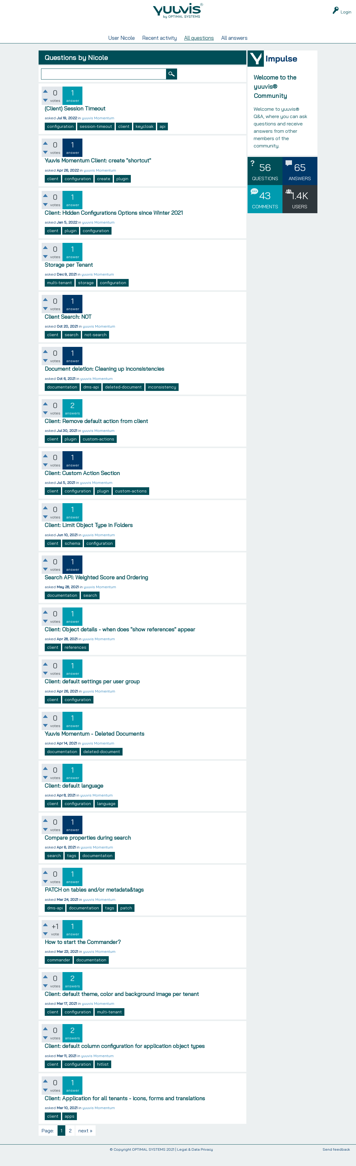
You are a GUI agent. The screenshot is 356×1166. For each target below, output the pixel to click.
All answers (234, 49)
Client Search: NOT (68, 328)
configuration (60, 138)
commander (58, 971)
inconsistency (162, 398)
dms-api (91, 398)
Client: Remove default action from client (96, 432)
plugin (122, 190)
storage (86, 294)
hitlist (103, 1076)
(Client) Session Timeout (75, 120)
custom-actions (98, 450)
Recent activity (159, 49)
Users (209, 36)
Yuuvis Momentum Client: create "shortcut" (98, 172)
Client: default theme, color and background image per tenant (122, 1005)
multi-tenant (59, 294)
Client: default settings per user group (92, 692)
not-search (96, 346)
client (124, 138)
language (106, 815)
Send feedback (336, 1161)
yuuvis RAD (266, 36)
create (103, 190)
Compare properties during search (88, 849)
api (162, 138)
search (71, 346)
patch (126, 919)
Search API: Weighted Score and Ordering (96, 588)
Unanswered (150, 36)
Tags (181, 36)
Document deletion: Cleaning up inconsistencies (104, 380)
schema (72, 555)
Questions (88, 36)
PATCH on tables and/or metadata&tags (94, 901)
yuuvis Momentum (98, 129)
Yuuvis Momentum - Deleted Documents (94, 745)
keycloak (144, 138)
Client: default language (74, 797)
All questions (199, 49)
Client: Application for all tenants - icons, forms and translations (125, 1109)
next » (85, 1142)
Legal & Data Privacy (195, 1161)
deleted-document (123, 398)
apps (69, 1128)
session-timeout (96, 138)
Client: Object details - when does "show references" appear (120, 640)
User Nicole (121, 49)
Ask (235, 36)
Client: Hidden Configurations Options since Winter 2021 (114, 224)
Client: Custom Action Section (82, 484)
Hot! (118, 36)
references (75, 659)
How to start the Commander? (83, 953)
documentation (62, 398)
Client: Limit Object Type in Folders (89, 536)
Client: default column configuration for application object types (125, 1057)
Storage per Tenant (69, 276)
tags (71, 867)
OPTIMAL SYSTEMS (148, 1161)
